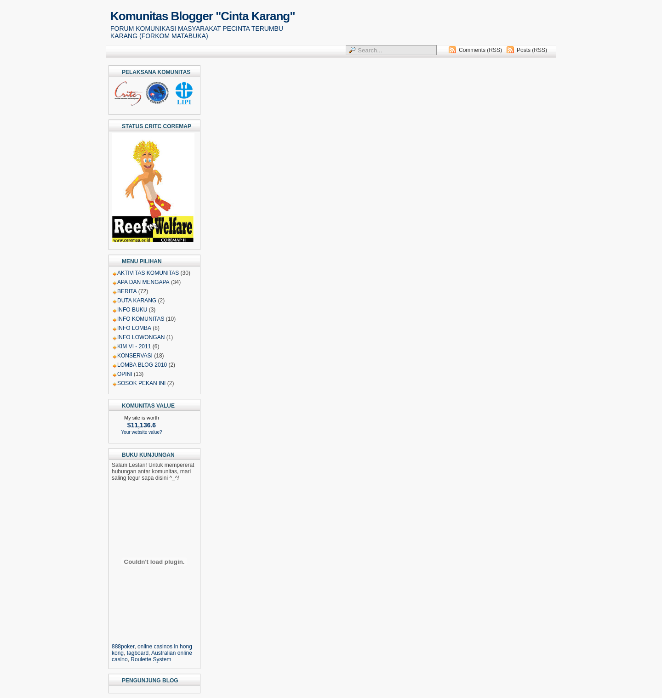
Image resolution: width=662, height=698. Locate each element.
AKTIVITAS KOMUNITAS (148, 273)
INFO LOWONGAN (141, 337)
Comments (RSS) (480, 50)
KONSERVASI (135, 355)
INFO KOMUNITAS (140, 319)
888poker (123, 646)
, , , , (154, 650)
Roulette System (151, 659)
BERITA (127, 291)
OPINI (124, 374)
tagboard (137, 653)
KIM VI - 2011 (134, 346)
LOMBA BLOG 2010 (142, 365)
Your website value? (141, 432)
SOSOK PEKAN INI (141, 383)
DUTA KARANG (136, 300)
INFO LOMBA (134, 328)
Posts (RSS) (532, 50)
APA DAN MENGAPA (143, 282)
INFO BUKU (132, 309)
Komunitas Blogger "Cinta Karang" (202, 16)
